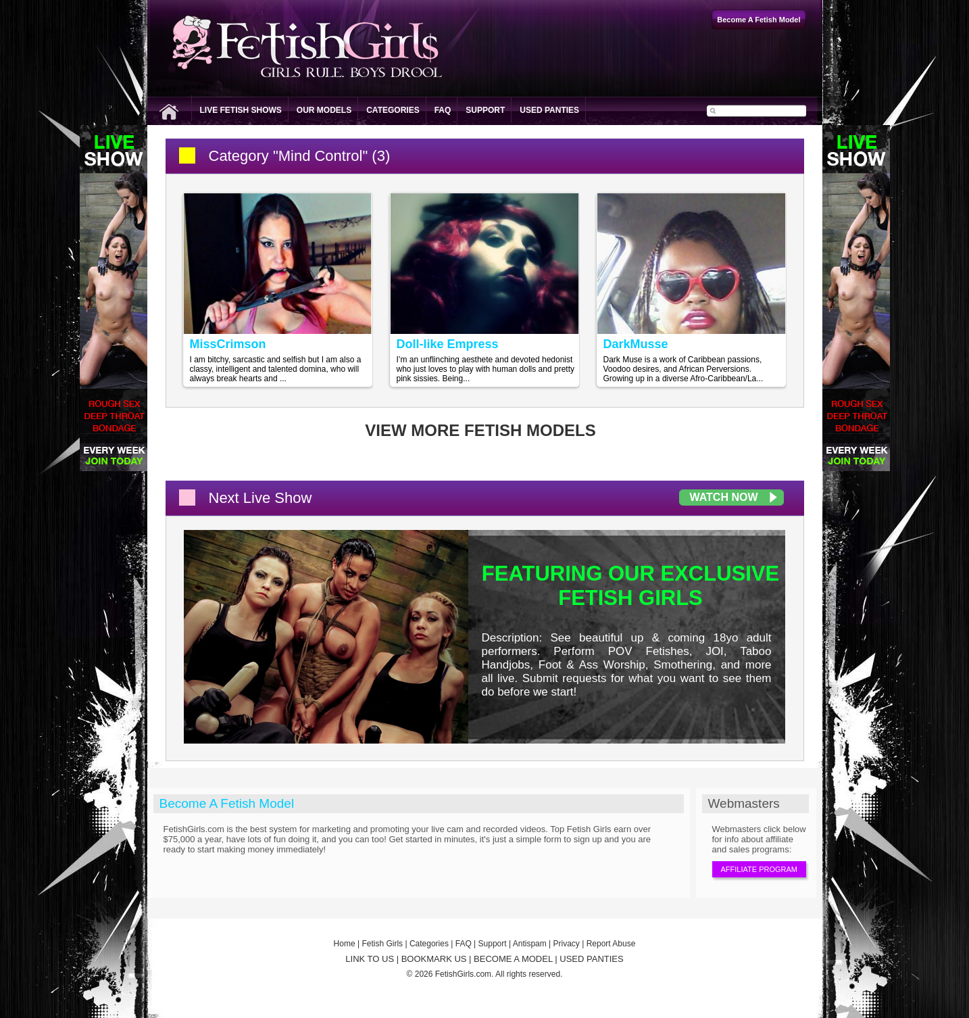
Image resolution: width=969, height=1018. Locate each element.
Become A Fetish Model (227, 803)
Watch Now (724, 497)
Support (485, 110)
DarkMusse (635, 344)
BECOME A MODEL (513, 959)
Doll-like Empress (448, 344)
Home (344, 943)
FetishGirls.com (463, 974)
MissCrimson (228, 344)
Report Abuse (611, 943)
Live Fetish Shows (241, 110)
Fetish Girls (382, 943)
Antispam (530, 943)
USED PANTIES (591, 959)
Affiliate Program (759, 869)
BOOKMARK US (434, 959)
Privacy (566, 943)
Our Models (324, 110)
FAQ (442, 110)
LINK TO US (369, 959)
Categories (392, 110)
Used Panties (549, 110)
